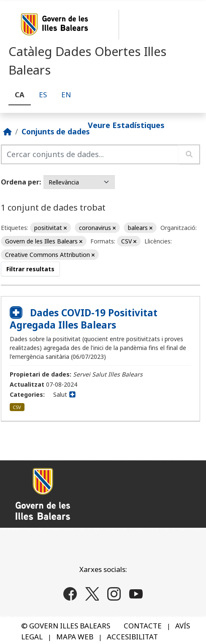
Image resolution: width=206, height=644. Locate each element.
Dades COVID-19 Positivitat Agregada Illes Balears (83, 318)
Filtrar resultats (30, 269)
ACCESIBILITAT (132, 636)
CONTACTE (143, 626)
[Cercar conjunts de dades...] (90, 154)
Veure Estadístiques (126, 125)
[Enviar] (189, 154)
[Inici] (7, 131)
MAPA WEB (74, 636)
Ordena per (20, 182)
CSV (17, 407)
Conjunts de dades (55, 131)
